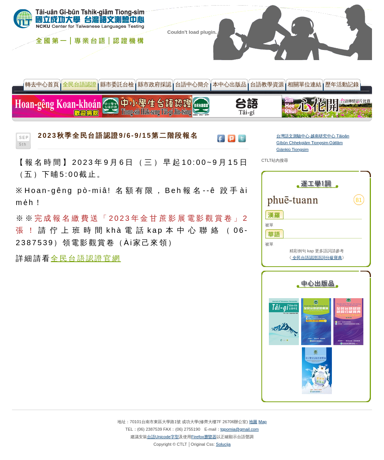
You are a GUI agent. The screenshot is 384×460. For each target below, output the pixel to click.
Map (262, 421)
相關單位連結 (304, 84)
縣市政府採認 (154, 84)
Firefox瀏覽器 (203, 436)
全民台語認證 (79, 84)
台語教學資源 (267, 84)
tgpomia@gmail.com (239, 429)
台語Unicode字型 (163, 436)
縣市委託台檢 (117, 84)
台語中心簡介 (192, 84)
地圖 (253, 421)
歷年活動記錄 (342, 84)
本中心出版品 (229, 84)
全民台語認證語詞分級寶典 (316, 257)
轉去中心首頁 (42, 84)
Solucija (223, 444)
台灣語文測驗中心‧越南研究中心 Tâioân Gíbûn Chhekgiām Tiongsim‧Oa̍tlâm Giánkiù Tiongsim (312, 143)
